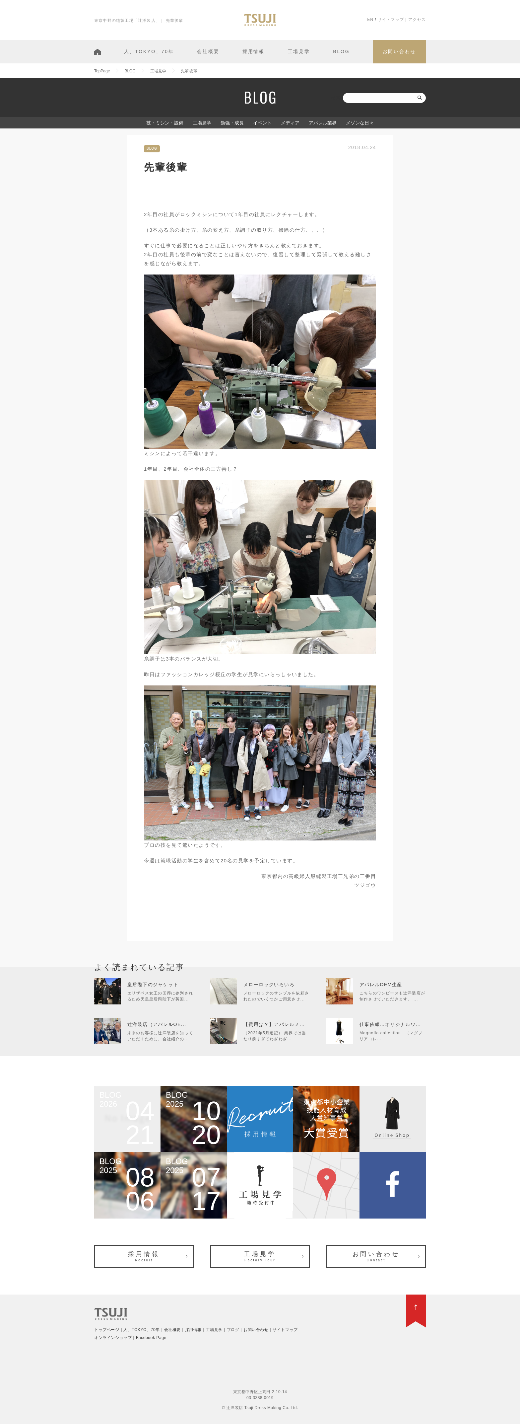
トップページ (106, 1329)
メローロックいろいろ (268, 984)
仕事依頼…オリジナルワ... (390, 1024)
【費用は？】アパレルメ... (274, 1024)
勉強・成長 (232, 122)
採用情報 (253, 51)
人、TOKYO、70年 (149, 51)
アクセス (417, 19)
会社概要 (208, 51)
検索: (336, 98)
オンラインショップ (113, 1337)
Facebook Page (151, 1337)
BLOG (341, 51)
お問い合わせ (399, 51)
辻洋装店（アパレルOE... (156, 1024)
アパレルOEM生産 (380, 984)
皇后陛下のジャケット (152, 984)
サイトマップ (391, 19)
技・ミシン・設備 (164, 122)
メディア (290, 122)
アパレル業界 (323, 122)
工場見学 (299, 51)
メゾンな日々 (360, 122)
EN (370, 19)
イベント (262, 122)
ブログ (233, 1329)
